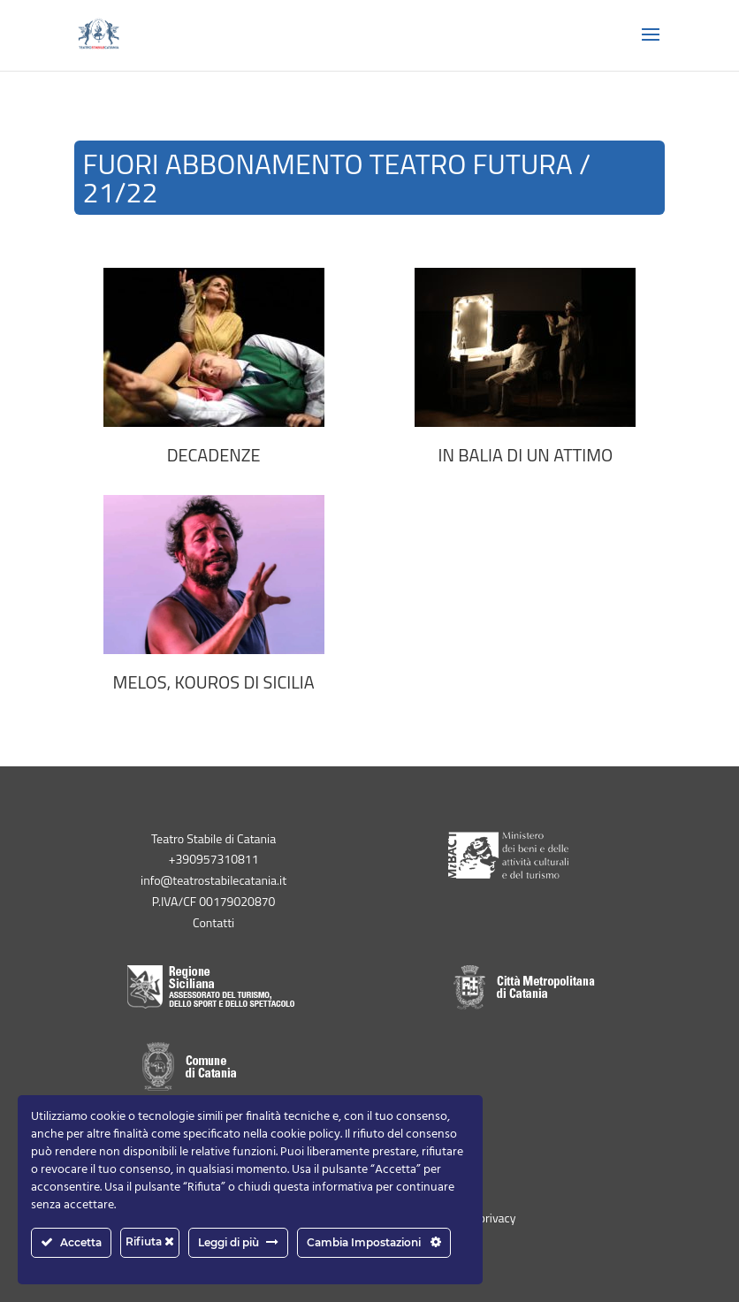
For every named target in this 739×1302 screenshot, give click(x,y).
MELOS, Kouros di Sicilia (214, 682)
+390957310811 (214, 858)
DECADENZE (214, 455)
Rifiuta (150, 1241)
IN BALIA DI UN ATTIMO (525, 455)
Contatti (213, 922)
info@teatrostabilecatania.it (213, 880)
